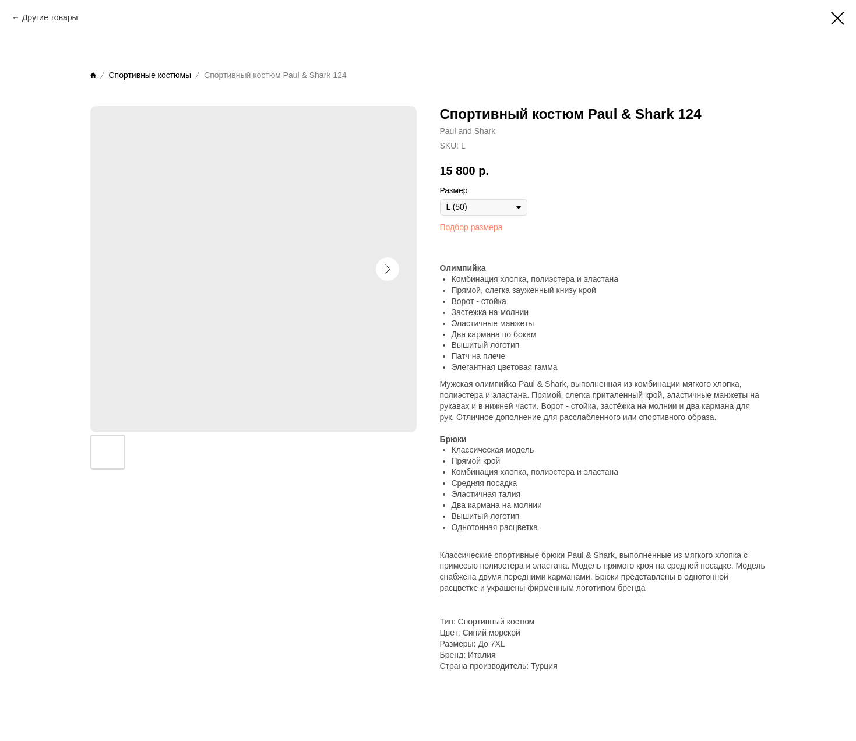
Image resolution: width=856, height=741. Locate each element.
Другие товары (50, 17)
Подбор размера (471, 227)
